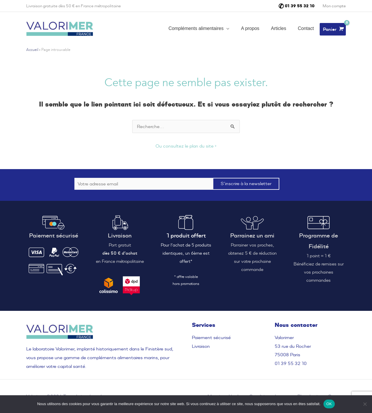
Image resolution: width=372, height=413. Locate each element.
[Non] (365, 404)
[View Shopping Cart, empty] (333, 29)
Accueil (32, 50)
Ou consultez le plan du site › (186, 146)
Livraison (201, 346)
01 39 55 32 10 (291, 363)
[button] (199, 29)
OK (329, 404)
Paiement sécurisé (211, 337)
